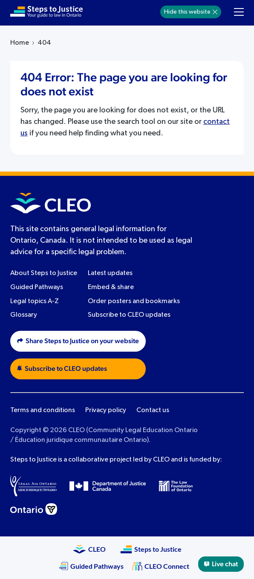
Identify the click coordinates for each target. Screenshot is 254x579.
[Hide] (215, 12)
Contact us (152, 410)
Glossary (23, 315)
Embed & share (111, 287)
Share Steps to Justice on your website (78, 341)
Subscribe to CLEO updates (129, 315)
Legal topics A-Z (34, 301)
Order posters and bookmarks (134, 301)
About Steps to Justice (43, 273)
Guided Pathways (36, 287)
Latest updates (110, 273)
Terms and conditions (42, 410)
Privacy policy (105, 410)
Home (19, 43)
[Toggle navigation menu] (239, 12)
